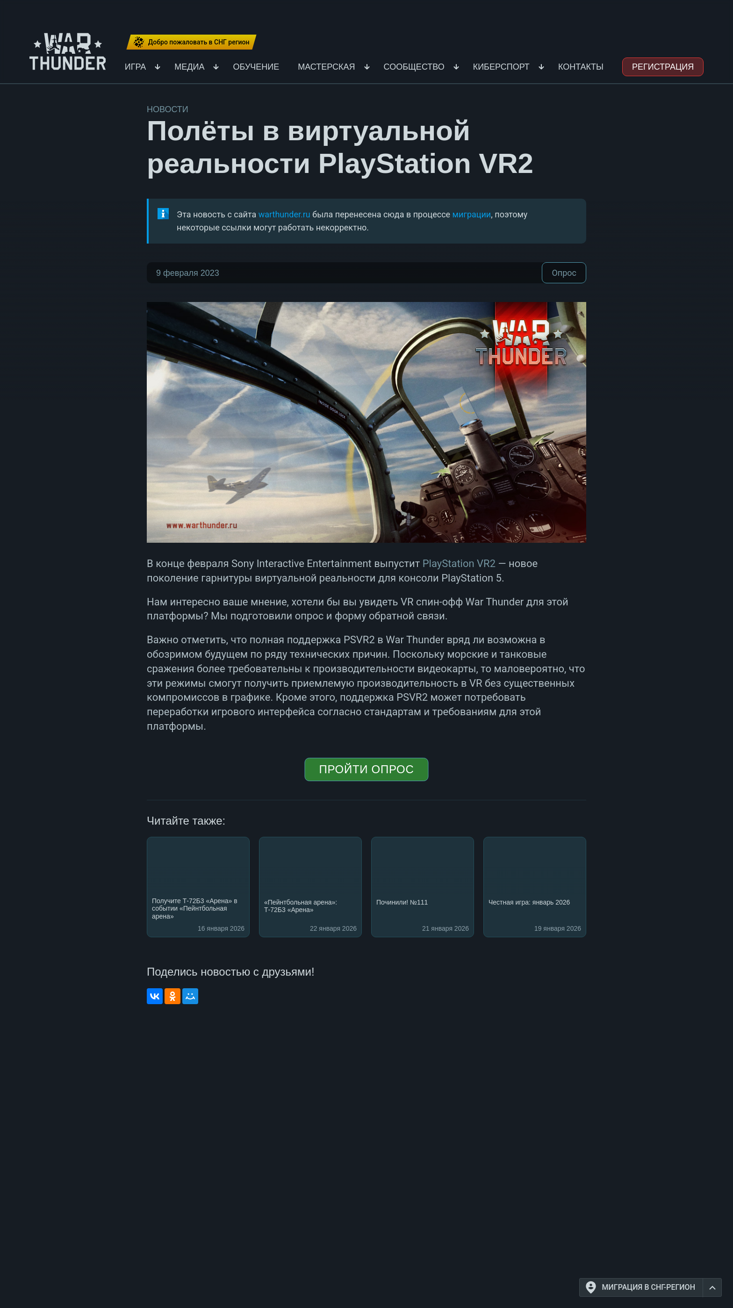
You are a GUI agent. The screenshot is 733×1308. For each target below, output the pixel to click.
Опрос (564, 273)
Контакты (581, 67)
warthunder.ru (284, 214)
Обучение (256, 67)
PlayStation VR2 (459, 563)
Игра (135, 67)
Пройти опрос (366, 769)
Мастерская (326, 67)
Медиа (189, 67)
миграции (472, 214)
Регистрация (663, 67)
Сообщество (414, 67)
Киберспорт (501, 67)
